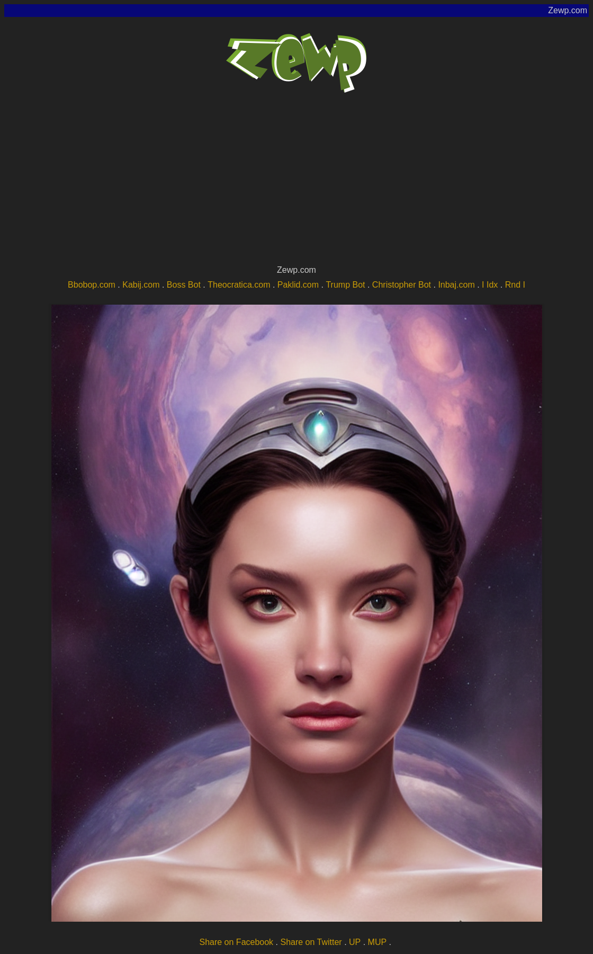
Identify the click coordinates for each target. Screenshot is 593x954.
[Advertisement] (296, 183)
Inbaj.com (456, 284)
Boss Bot (184, 284)
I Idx (490, 284)
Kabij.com (140, 284)
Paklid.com (298, 284)
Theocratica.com (239, 284)
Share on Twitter (311, 942)
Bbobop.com (91, 284)
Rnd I (515, 284)
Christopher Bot (401, 284)
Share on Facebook (236, 942)
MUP (377, 942)
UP (355, 942)
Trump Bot (345, 284)
